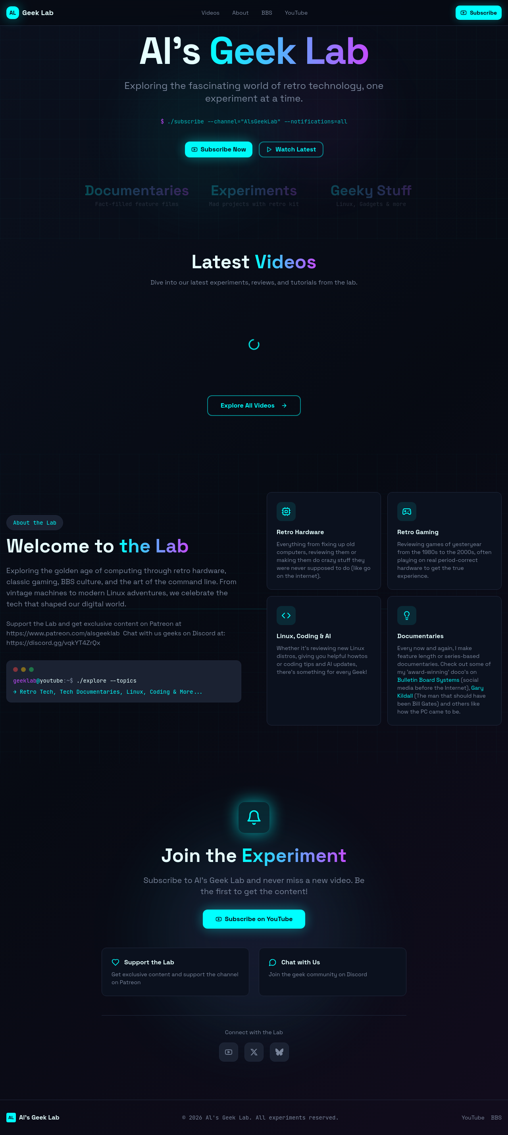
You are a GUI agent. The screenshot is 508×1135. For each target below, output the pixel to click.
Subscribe (478, 12)
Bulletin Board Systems (428, 679)
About (240, 12)
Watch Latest (291, 156)
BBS (267, 12)
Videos (210, 12)
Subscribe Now (218, 156)
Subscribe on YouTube (254, 919)
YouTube (296, 12)
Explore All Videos (254, 405)
